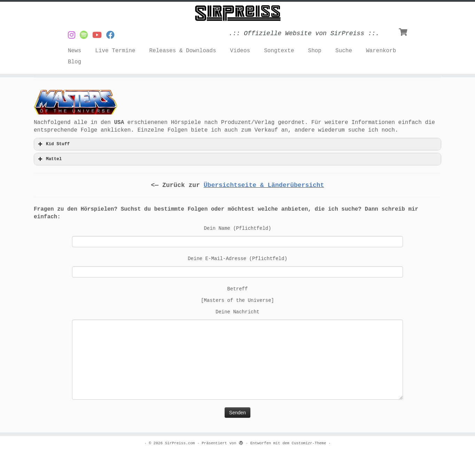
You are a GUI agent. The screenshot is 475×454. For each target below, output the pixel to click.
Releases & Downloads (182, 51)
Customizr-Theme (309, 443)
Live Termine (115, 51)
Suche (343, 51)
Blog (74, 62)
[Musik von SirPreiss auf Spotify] (86, 35)
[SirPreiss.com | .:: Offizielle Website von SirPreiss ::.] (237, 13)
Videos (240, 51)
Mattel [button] (49, 159)
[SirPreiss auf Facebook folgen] (112, 35)
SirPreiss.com (180, 443)
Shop (314, 51)
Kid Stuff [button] (53, 144)
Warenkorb (381, 51)
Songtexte (279, 51)
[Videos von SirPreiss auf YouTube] (99, 35)
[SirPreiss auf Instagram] (74, 35)
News (74, 51)
